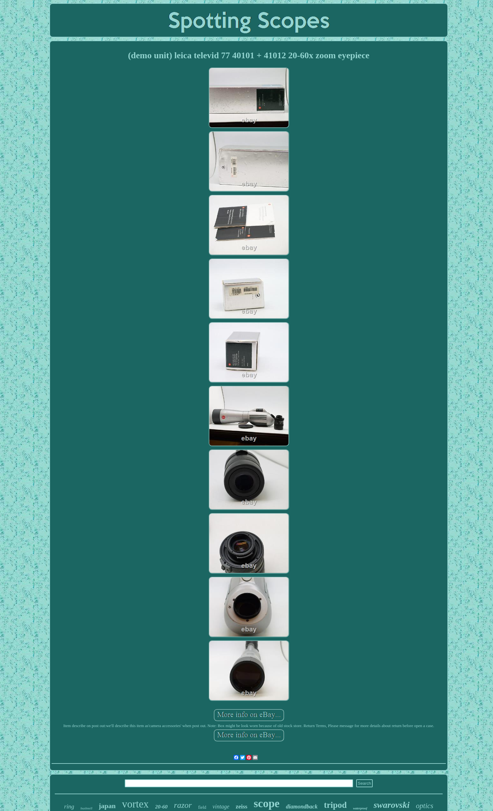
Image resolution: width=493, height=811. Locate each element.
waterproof (360, 808)
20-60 (161, 807)
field (202, 807)
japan (107, 806)
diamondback (302, 806)
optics (424, 806)
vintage (220, 806)
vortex (135, 804)
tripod (335, 805)
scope (267, 803)
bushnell (86, 808)
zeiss (241, 806)
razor (183, 805)
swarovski (392, 805)
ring (69, 806)
